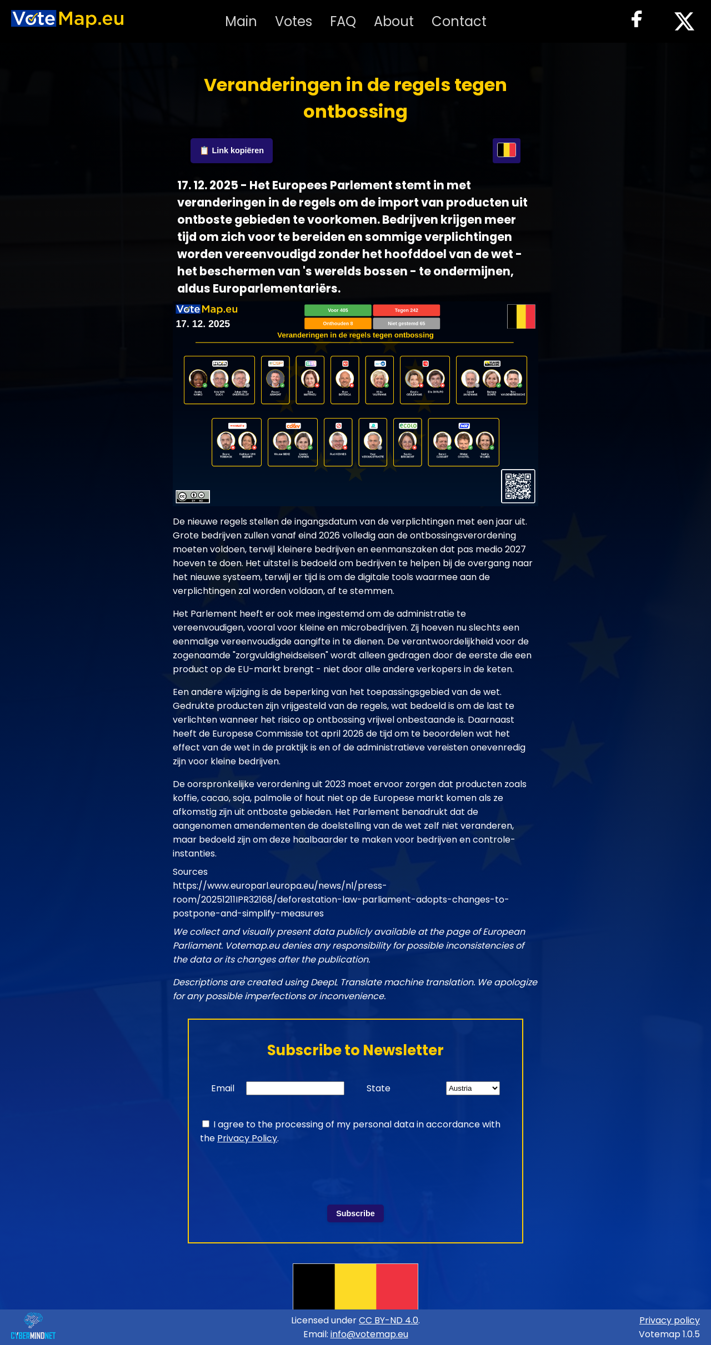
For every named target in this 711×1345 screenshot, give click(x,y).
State (378, 1088)
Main (241, 21)
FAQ (343, 21)
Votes (293, 21)
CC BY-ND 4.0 (388, 1320)
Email (222, 1088)
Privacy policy (669, 1320)
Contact (459, 21)
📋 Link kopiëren (231, 150)
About (394, 21)
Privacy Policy (247, 1138)
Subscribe (355, 1213)
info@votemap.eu (369, 1334)
